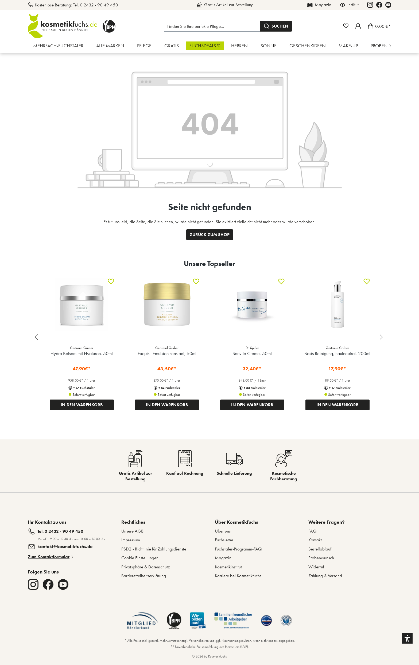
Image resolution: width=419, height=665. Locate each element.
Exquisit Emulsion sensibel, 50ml (167, 353)
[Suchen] (276, 26)
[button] (407, 638)
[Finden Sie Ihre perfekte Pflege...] (212, 26)
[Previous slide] (37, 337)
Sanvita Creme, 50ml (252, 353)
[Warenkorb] (377, 26)
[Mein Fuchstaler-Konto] (358, 25)
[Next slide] (382, 337)
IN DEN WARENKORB (82, 405)
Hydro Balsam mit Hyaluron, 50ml (82, 353)
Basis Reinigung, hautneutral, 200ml (337, 353)
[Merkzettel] (346, 25)
